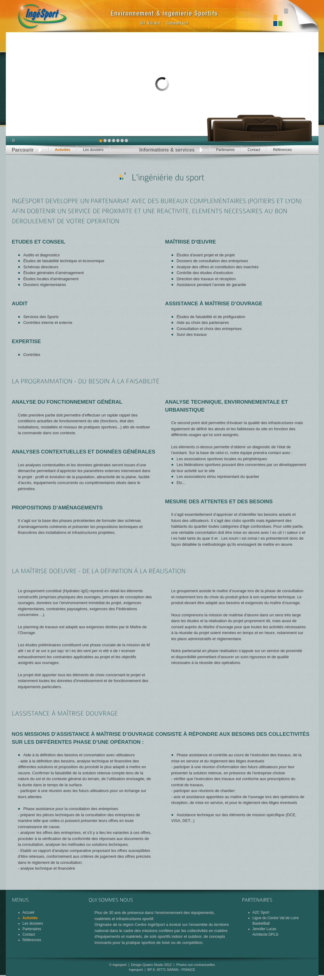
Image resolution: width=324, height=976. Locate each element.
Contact (254, 150)
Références (282, 150)
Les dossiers (93, 150)
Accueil (29, 912)
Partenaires (225, 150)
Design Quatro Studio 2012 (151, 965)
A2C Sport (261, 912)
